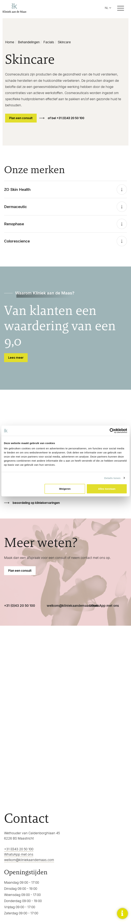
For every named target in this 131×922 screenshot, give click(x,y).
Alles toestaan (106, 488)
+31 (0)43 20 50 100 (19, 606)
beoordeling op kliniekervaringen (36, 503)
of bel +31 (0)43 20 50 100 (66, 118)
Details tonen (112, 477)
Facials (48, 42)
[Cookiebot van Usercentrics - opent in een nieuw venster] (112, 430)
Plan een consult (21, 118)
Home (9, 42)
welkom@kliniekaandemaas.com (72, 606)
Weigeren (65, 488)
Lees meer (16, 357)
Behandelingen (29, 42)
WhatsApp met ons (104, 606)
